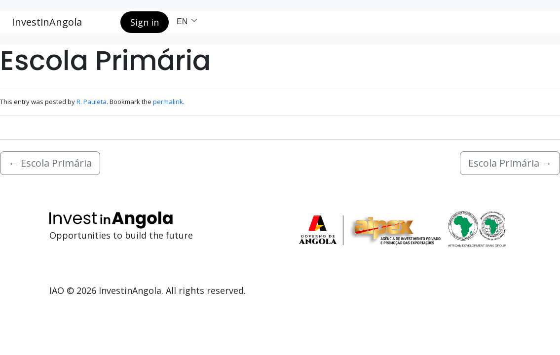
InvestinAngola (47, 22)
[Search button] (105, 22)
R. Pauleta (91, 101)
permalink (168, 101)
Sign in (144, 22)
